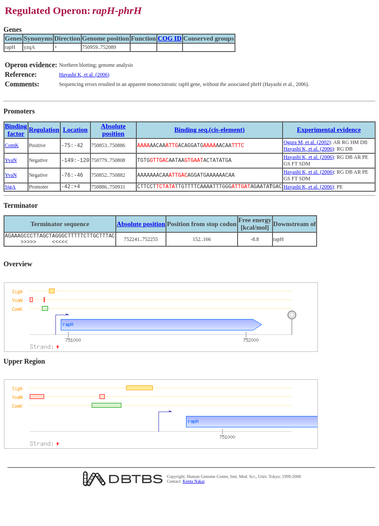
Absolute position (113, 130)
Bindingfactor (16, 130)
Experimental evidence (329, 129)
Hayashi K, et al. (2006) (84, 75)
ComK (12, 145)
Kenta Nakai (193, 484)
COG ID (170, 38)
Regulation (44, 129)
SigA (10, 187)
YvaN (11, 160)
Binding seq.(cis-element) (209, 129)
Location (75, 129)
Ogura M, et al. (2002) (307, 142)
